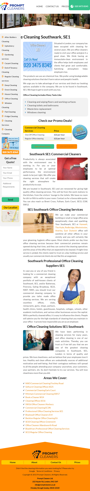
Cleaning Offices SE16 (35, 400)
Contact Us (52, 6)
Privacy (57, 471)
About (34, 462)
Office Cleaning (11, 98)
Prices (65, 6)
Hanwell (83, 224)
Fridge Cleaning (11, 116)
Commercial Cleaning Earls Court (40, 390)
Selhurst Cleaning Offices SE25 (39, 386)
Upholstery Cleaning (8, 48)
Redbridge (69, 227)
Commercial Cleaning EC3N (38, 407)
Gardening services (8, 56)
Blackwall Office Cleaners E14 (38, 414)
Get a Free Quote (43, 146)
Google (32, 471)
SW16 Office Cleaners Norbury (39, 404)
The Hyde (59, 227)
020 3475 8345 (79, 6)
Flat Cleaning (10, 112)
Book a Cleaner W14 (34, 397)
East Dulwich (70, 230)
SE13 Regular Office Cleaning (38, 432)
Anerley (58, 230)
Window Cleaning (7, 105)
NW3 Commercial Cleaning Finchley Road (44, 383)
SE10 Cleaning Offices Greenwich (40, 421)
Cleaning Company (7, 131)
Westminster (81, 227)
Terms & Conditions (44, 471)
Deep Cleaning (11, 85)
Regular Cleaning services (10, 78)
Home (39, 6)
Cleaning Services (7, 123)
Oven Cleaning (11, 90)
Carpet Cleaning (11, 63)
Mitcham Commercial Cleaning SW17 (42, 393)
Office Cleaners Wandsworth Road (41, 425)
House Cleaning (11, 94)
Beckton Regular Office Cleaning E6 (41, 418)
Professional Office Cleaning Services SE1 (44, 411)
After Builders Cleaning (9, 39)
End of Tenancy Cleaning (10, 70)
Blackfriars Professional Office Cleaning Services (47, 428)
